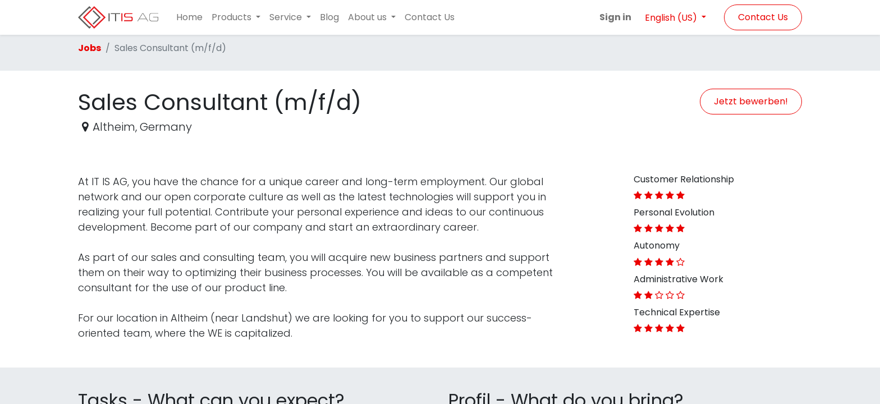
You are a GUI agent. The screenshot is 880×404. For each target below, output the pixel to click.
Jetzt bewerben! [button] (751, 101)
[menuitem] (189, 17)
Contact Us (763, 17)
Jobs (89, 48)
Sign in (615, 17)
